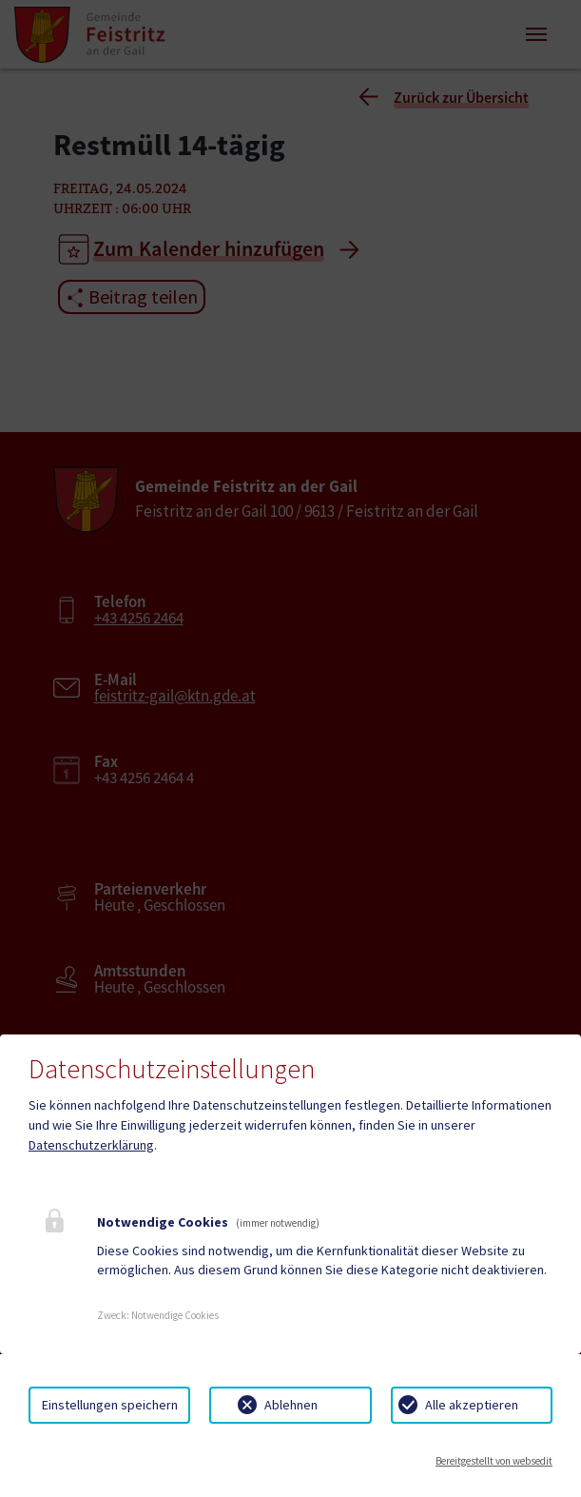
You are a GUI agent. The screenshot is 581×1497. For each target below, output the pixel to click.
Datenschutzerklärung (91, 1144)
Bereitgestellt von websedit (494, 1460)
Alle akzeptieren (471, 1404)
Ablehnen (291, 1404)
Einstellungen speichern (110, 1404)
